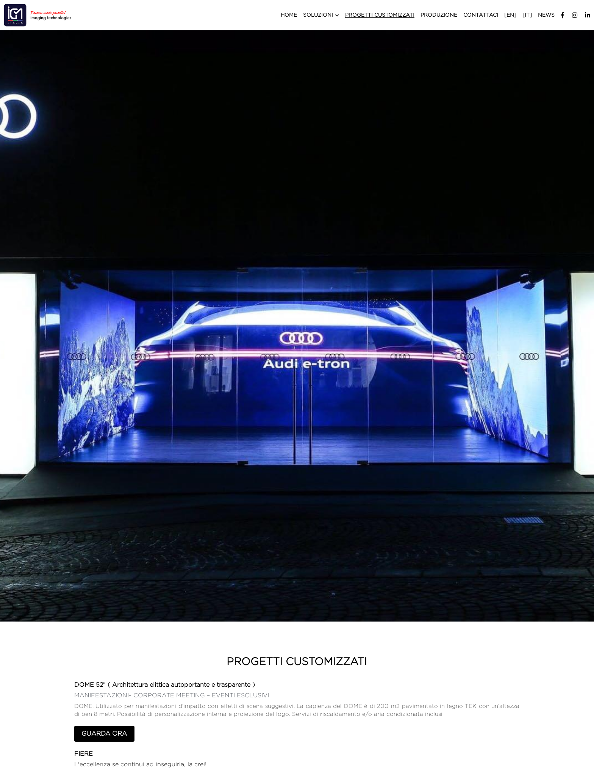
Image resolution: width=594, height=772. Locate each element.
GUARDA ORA (103, 733)
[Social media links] (562, 15)
